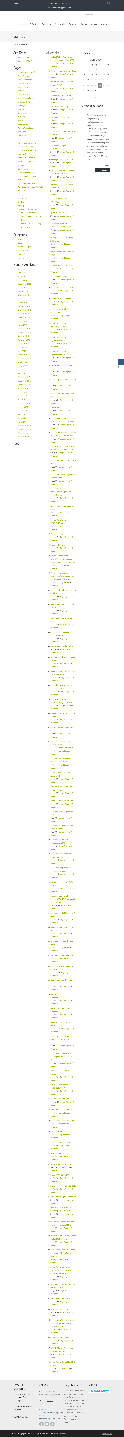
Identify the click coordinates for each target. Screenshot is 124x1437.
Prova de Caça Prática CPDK (61, 287)
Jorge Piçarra (65, 63)
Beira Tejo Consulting (59, 107)
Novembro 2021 (24, 295)
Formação (22, 106)
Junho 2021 (22, 299)
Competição (23, 83)
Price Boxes (26, 227)
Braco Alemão (23, 76)
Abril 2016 (22, 399)
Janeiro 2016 (23, 407)
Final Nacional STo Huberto (61, 1110)
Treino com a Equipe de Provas (63, 1197)
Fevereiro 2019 (24, 329)
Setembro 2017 (24, 362)
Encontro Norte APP (58, 1131)
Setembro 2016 (24, 385)
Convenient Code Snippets (28, 209)
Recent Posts (23, 198)
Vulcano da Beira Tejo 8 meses (63, 96)
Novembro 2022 (24, 284)
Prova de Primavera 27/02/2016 (63, 1186)
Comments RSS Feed (26, 61)
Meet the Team (24, 154)
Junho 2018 (22, 347)
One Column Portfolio (26, 158)
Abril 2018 (22, 351)
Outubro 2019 (23, 314)
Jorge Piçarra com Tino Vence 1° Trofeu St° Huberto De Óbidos (62, 1253)
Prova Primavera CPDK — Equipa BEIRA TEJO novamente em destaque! (63, 899)
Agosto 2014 (23, 418)
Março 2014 (22, 422)
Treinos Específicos (26, 128)
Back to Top (107, 1434)
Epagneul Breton (24, 102)
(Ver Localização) (46, 1401)
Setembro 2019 (24, 317)
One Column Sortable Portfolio (30, 162)
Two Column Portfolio (26, 183)
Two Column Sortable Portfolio (30, 187)
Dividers (21, 202)
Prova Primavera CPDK (59, 1309)
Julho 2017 (22, 366)
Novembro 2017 (24, 358)
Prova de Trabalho (57, 545)
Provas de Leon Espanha (60, 298)
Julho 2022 (22, 288)
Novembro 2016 (24, 381)
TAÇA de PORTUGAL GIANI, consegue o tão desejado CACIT (61, 1056)
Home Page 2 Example (27, 143)
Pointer (20, 121)
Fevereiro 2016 (24, 403)
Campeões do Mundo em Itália (63, 71)
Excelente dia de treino (59, 1099)
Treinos (21, 258)
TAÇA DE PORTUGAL (58, 276)
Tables (20, 194)
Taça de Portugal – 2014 (60, 1298)
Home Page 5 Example (27, 150)
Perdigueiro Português (27, 72)
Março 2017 (22, 373)
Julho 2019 (22, 321)
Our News (22, 165)
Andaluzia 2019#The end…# (61, 646)
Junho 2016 (22, 396)
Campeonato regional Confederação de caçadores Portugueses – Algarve (62, 576)
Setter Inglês (23, 124)
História (21, 109)
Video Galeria (23, 191)
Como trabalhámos (25, 80)
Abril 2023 (22, 273)
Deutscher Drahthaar (26, 98)
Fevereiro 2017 (24, 377)
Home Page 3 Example (27, 147)
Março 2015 (22, 414)
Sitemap (21, 206)
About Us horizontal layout (32, 216)
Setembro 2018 (24, 340)
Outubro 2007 (23, 437)
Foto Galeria (23, 135)
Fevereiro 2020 (24, 306)
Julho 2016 (22, 392)
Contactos (22, 132)
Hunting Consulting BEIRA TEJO (63, 160)
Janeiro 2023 (23, 280)
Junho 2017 (22, 370)
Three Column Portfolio (27, 173)
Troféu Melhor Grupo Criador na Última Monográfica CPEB (23, 1397)
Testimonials (26, 220)
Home (15, 44)
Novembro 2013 (24, 429)
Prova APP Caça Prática (59, 1337)
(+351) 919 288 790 (59, 3)
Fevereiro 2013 (24, 433)
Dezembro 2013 (24, 426)
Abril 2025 (22, 269)
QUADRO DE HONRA (58, 213)
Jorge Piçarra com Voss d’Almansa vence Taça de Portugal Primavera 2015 (60, 1270)
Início (16, 3)
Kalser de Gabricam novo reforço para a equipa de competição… (60, 492)
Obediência (22, 113)
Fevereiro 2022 (24, 291)
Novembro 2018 (24, 332)
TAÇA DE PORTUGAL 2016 (61, 1164)
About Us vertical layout (31, 213)
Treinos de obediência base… (62, 1142)
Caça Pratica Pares (58, 534)
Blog (19, 239)
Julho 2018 (22, 344)
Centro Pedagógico (26, 247)
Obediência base (57, 1153)
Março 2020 (22, 303)
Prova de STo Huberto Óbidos (62, 1121)
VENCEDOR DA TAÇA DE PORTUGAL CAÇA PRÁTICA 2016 (61, 1039)
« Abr (95, 98)
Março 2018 (22, 355)
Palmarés (21, 117)
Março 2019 (22, 325)
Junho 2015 (22, 411)
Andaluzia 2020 (56, 408)
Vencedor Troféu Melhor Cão (62, 955)
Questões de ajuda (25, 169)
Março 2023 (22, 276)
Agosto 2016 (23, 388)
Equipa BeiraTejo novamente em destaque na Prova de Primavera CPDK (62, 1323)
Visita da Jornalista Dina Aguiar (63, 801)
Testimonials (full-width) (31, 224)
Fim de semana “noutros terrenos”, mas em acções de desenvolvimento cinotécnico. (62, 559)
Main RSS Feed (24, 57)
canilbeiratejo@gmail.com (59, 8)
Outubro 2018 (23, 336)
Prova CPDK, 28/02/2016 (60, 1175)
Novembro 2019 (24, 310)
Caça (20, 243)
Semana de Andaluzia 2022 (61, 266)
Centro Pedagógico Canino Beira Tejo (34, 18)
